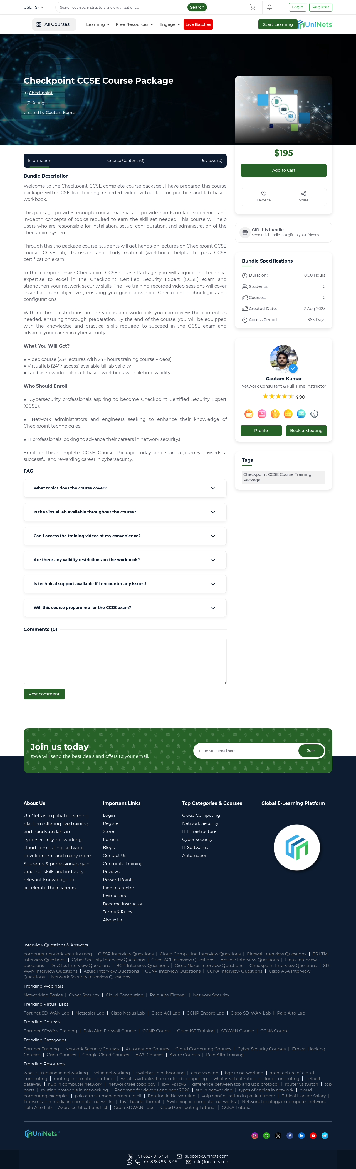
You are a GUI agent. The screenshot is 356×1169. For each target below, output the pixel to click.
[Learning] (140, 24)
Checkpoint (42, 92)
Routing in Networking (240, 1095)
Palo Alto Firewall (177, 994)
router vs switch (41, 1089)
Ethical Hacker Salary (83, 1101)
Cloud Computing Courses (214, 1048)
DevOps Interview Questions (106, 965)
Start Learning (313, 24)
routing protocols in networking (128, 1089)
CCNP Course (162, 1030)
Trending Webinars (45, 985)
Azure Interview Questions (176, 970)
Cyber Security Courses (277, 1048)
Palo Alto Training (255, 1054)
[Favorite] (264, 197)
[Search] (131, 7)
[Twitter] (280, 1140)
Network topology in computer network (96, 1107)
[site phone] (259, 1162)
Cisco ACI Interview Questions (210, 959)
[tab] (125, 488)
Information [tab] (39, 160)
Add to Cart (283, 170)
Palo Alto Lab (302, 1012)
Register (320, 6)
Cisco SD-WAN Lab (260, 1012)
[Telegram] (327, 1140)
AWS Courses (176, 1054)
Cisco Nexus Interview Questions (243, 965)
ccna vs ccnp (216, 1072)
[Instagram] (256, 1140)
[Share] (304, 197)
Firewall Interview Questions (293, 953)
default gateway (42, 1083)
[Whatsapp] (268, 1140)
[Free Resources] (176, 24)
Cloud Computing (131, 994)
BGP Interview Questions (173, 965)
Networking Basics (44, 994)
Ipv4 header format (236, 1101)
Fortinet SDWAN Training (52, 1030)
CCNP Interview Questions (242, 970)
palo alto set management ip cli (173, 1095)
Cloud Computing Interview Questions (212, 953)
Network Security (221, 994)
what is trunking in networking (58, 1072)
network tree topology (156, 1083)
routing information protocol (87, 1078)
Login (297, 6)
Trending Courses (43, 1021)
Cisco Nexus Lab (133, 1012)
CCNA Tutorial (62, 1112)
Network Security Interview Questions (169, 976)
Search (197, 7)
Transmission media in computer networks (160, 1101)
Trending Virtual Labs (47, 1003)
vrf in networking (118, 1072)
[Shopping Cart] (254, 7)
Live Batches (241, 24)
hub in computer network (95, 1083)
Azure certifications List (208, 1107)
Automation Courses (155, 1048)
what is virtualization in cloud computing (170, 1078)
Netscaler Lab (93, 1012)
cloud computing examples (100, 1095)
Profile (261, 430)
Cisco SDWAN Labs (262, 1107)
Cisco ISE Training (203, 1030)
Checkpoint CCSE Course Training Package (277, 476)
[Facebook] (292, 1140)
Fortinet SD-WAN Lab (47, 1012)
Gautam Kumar (61, 112)
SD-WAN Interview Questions (108, 970)
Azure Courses (213, 1054)
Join (310, 750)
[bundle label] (283, 233)
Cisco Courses (83, 1054)
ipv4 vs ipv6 (200, 1083)
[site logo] (44, 24)
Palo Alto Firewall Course (113, 1030)
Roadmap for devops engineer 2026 (210, 1089)
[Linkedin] (304, 1140)
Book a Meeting (306, 430)
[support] (98, 1162)
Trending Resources (46, 1063)
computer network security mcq (60, 953)
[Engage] (211, 24)
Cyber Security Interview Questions (131, 959)
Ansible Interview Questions (281, 959)
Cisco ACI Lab (172, 1012)
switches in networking (170, 1072)
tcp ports (76, 1089)
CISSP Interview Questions (132, 953)
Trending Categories (46, 1039)
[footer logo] (42, 1138)
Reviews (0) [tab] (211, 160)
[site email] (310, 1162)
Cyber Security (88, 994)
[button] (125, 488)
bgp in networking (258, 1072)
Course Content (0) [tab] (125, 160)
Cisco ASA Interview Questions (87, 976)
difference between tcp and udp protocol (266, 1083)
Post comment (44, 693)
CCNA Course (286, 1030)
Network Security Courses (96, 1048)
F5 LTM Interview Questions (54, 959)
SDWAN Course (247, 1030)
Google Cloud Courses (130, 1054)
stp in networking (276, 1089)
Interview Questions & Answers (58, 944)
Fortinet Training (42, 1048)
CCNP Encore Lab (213, 1012)
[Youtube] (316, 1140)
